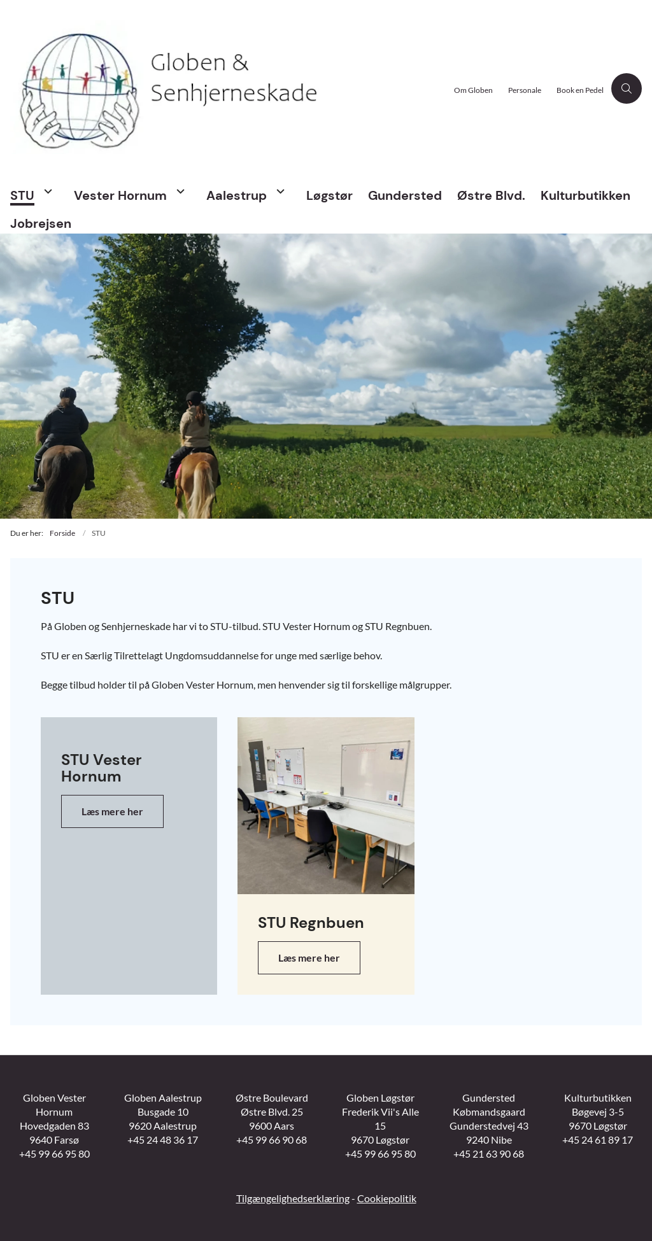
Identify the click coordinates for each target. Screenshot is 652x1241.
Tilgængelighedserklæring (293, 1198)
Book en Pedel (580, 91)
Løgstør (329, 195)
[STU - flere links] (46, 191)
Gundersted (405, 195)
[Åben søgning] (626, 88)
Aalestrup (236, 195)
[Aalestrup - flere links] (279, 191)
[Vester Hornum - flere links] (179, 191)
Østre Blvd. (491, 195)
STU (22, 195)
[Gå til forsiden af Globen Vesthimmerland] (223, 88)
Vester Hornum (120, 195)
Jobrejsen (40, 223)
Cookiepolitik (386, 1198)
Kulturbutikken (585, 195)
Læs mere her (112, 811)
